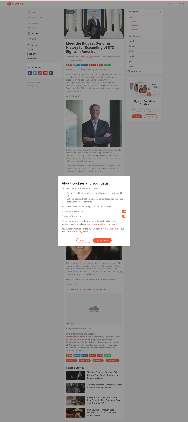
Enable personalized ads (73, 211)
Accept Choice (102, 240)
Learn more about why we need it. (102, 224)
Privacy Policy (82, 231)
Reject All (83, 240)
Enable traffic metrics (71, 216)
